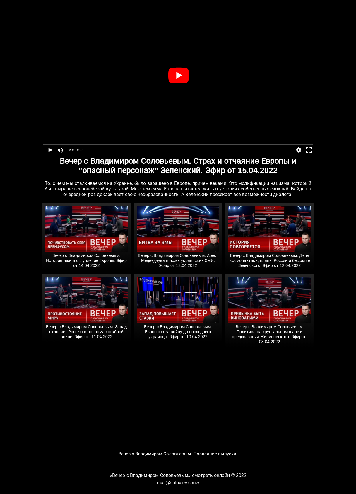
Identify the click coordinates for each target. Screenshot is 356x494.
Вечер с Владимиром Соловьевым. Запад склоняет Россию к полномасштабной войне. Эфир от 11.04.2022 (86, 329)
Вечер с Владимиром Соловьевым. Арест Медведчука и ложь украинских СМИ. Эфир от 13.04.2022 (178, 258)
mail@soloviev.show (178, 482)
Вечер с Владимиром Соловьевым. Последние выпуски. (178, 453)
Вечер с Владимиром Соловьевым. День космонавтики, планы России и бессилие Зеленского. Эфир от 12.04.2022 (269, 258)
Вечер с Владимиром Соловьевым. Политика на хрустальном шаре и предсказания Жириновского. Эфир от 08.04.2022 (269, 332)
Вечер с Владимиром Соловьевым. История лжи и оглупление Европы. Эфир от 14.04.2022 (86, 258)
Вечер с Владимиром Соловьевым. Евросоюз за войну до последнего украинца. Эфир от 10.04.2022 (178, 329)
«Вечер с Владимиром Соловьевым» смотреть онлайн (169, 475)
